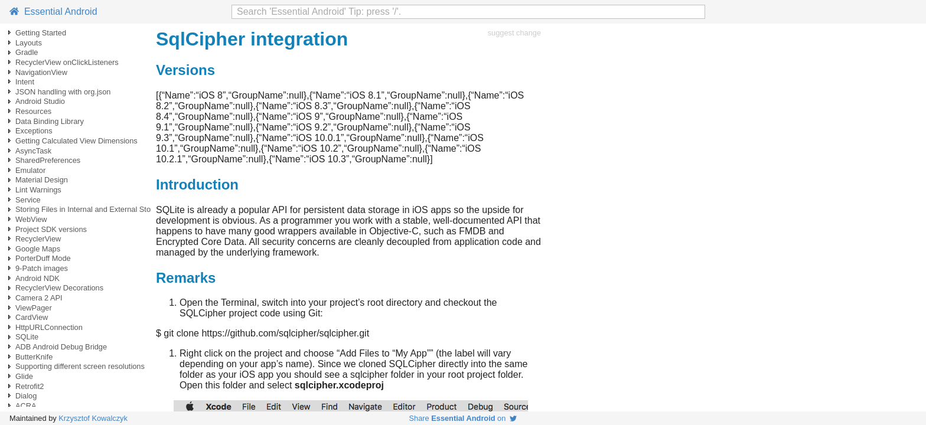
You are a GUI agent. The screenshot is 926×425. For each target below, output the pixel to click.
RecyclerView (38, 238)
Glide (24, 376)
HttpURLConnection (49, 327)
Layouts (28, 42)
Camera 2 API (39, 297)
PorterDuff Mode (43, 258)
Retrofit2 (29, 386)
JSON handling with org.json (62, 91)
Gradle (26, 52)
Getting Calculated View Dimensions (76, 140)
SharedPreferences (47, 160)
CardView (31, 317)
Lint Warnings (38, 189)
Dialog (26, 395)
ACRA (26, 405)
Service (28, 199)
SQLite (26, 336)
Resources (33, 111)
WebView (31, 219)
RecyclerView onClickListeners (67, 62)
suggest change (514, 32)
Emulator (30, 170)
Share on (463, 418)
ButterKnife (34, 356)
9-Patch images (41, 268)
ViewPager (33, 307)
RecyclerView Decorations (59, 287)
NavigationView (41, 72)
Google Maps (37, 248)
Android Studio (40, 101)
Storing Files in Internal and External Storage (90, 209)
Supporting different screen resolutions (80, 366)
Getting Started (40, 32)
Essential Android (53, 11)
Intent (24, 81)
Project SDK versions (51, 229)
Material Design (41, 179)
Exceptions (34, 130)
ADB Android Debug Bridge (61, 346)
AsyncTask (33, 150)
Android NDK (37, 278)
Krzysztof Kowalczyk (93, 418)
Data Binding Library (49, 121)
